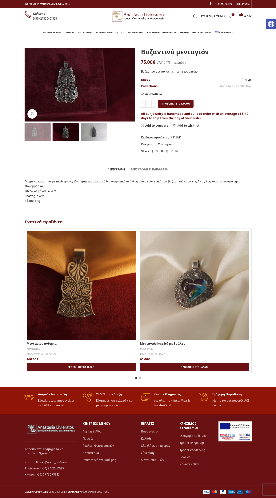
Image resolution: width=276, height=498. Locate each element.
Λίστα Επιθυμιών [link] (152, 460)
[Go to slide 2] (140, 378)
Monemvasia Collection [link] (235, 86)
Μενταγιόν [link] (165, 144)
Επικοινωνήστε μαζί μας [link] (99, 460)
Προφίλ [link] (88, 438)
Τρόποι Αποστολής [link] (192, 450)
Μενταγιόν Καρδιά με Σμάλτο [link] (162, 343)
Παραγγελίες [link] (149, 431)
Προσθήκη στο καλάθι (176, 103)
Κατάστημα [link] (91, 453)
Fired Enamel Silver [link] (152, 354)
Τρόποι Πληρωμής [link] (192, 443)
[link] (271, 24)
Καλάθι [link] (146, 438)
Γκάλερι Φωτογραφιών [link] (98, 446)
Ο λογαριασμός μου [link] (193, 436)
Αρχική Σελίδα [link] (92, 431)
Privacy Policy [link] (189, 464)
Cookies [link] (185, 457)
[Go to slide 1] (136, 378)
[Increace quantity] (153, 104)
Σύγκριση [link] (147, 453)
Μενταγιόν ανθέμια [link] (42, 343)
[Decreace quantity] (143, 104)
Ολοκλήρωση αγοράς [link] (155, 446)
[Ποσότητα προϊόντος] (148, 104)
